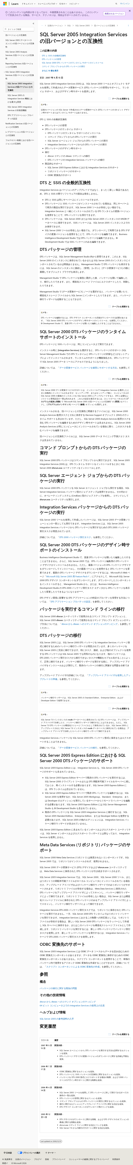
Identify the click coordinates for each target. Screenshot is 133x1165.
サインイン (125, 3)
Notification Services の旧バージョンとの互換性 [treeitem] (19, 125)
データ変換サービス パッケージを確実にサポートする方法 (88, 367)
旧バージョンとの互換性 (104, 25)
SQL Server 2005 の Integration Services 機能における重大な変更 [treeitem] (20, 98)
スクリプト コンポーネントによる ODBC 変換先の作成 (73, 966)
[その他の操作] (128, 25)
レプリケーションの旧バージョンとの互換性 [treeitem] (19, 134)
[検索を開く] (116, 3)
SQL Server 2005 (82, 25)
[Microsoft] (5, 3)
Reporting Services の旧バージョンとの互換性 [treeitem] (19, 65)
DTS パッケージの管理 (51, 59)
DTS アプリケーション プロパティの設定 (70, 601)
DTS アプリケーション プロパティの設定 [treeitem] (20, 117)
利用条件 (116, 1159)
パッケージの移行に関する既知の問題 (58, 988)
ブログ (37, 1159)
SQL (69, 25)
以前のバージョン (55, 25)
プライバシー (58, 1159)
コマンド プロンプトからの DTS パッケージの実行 (63, 66)
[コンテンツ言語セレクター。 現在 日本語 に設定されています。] (7, 1153)
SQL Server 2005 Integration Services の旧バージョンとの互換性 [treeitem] (20, 86)
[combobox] (18, 29)
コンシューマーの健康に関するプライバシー (88, 1159)
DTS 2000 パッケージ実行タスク (75, 537)
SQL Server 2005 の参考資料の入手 (57, 1018)
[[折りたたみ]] (33, 23)
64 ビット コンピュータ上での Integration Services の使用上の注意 (72, 1005)
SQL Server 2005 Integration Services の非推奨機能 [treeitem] (20, 109)
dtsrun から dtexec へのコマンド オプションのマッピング (90, 623)
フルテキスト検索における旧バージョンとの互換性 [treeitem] (19, 142)
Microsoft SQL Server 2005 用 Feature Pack (66, 576)
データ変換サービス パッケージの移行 (78, 747)
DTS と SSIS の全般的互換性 (54, 55)
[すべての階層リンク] (42, 25)
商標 (4, 1163)
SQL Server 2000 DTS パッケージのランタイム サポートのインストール (72, 62)
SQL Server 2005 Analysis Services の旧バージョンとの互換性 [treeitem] (19, 55)
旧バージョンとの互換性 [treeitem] (15, 35)
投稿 (47, 1159)
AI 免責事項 (7, 1159)
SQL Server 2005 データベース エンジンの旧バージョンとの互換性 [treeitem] (19, 43)
